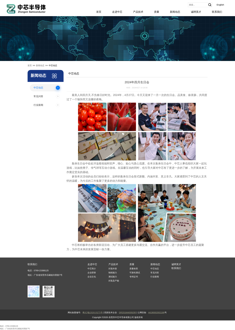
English (220, 4)
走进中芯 (117, 11)
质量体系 (133, 268)
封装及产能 (114, 280)
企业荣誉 (92, 272)
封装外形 (113, 268)
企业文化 (92, 276)
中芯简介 (92, 268)
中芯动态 (154, 268)
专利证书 (133, 276)
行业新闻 (154, 276)
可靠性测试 (134, 272)
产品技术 (138, 11)
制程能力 (113, 272)
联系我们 (217, 11)
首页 (98, 11)
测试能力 (113, 276)
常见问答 (154, 272)
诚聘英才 (196, 11)
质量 (156, 11)
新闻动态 (175, 11)
